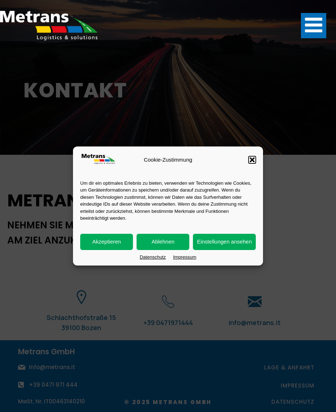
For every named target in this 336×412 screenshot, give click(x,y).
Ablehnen (162, 242)
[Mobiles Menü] (313, 25)
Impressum (184, 257)
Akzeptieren (106, 242)
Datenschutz (153, 257)
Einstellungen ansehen (224, 242)
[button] (252, 160)
